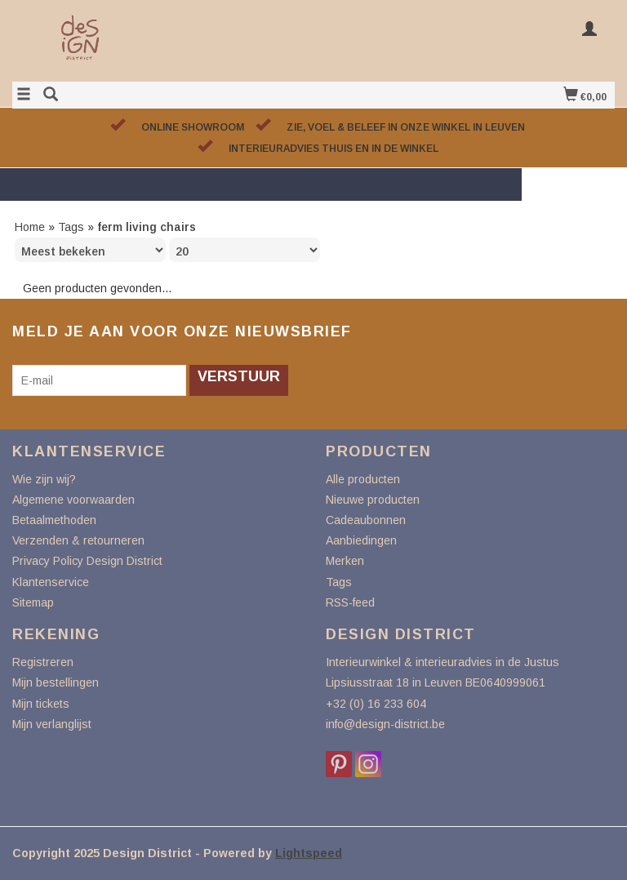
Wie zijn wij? (44, 479)
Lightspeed (308, 853)
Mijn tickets (40, 703)
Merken (345, 560)
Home (30, 226)
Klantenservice (50, 582)
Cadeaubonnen (366, 520)
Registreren (42, 662)
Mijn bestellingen (55, 682)
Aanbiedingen (361, 540)
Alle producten (363, 479)
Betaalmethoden (54, 520)
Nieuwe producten (373, 499)
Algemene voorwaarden (73, 499)
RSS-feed (350, 602)
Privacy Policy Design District (87, 560)
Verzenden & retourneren (78, 540)
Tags (71, 226)
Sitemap (33, 602)
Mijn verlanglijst (51, 724)
